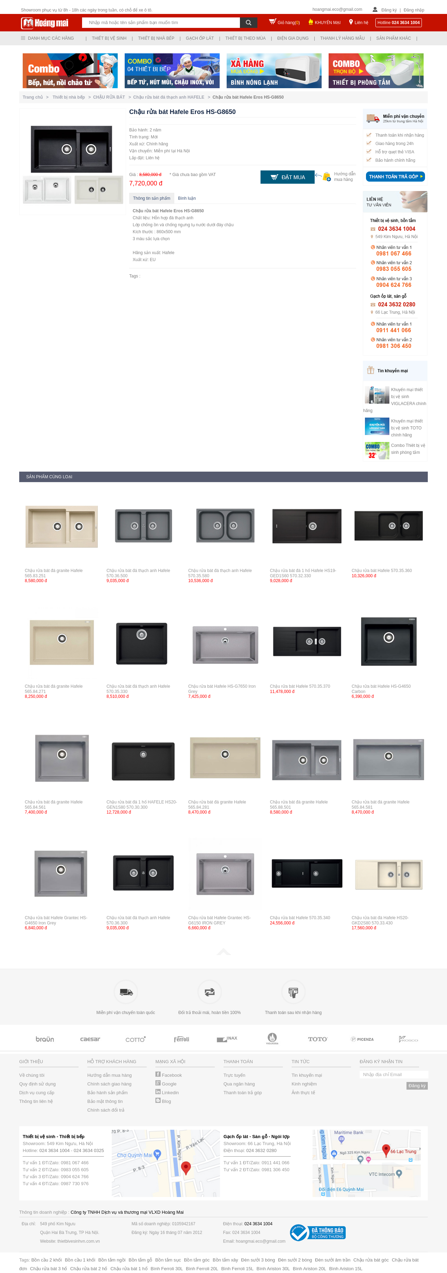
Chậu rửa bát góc (371, 1260)
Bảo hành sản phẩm (107, 1092)
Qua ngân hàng (239, 1084)
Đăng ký (389, 10)
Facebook (168, 1075)
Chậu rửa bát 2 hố (88, 1268)
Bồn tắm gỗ (140, 1260)
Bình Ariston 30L (273, 1268)
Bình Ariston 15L (345, 1268)
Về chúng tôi (31, 1075)
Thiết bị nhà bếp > (73, 97)
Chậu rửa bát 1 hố (128, 1268)
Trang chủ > (37, 97)
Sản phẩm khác (393, 38)
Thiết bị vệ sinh (109, 38)
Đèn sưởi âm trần (332, 1260)
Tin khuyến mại (307, 1075)
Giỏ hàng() (289, 22)
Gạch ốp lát (200, 38)
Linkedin (167, 1092)
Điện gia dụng (293, 38)
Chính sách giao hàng (109, 1084)
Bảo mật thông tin (105, 1101)
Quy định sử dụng (37, 1084)
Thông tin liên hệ (36, 1101)
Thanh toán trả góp (243, 1092)
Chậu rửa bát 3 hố (48, 1268)
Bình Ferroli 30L (167, 1268)
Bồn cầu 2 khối (46, 1260)
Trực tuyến (234, 1075)
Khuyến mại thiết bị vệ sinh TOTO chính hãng (407, 428)
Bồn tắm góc (197, 1260)
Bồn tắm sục (168, 1260)
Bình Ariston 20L (309, 1268)
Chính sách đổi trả (105, 1110)
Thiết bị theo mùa (246, 38)
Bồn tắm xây (225, 1260)
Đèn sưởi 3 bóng (258, 1260)
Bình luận (187, 198)
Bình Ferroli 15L (237, 1268)
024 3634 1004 (54, 1150)
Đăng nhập (414, 10)
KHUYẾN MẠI (328, 22)
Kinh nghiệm (304, 1084)
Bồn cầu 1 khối (80, 1260)
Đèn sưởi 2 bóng (295, 1260)
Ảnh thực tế (303, 1092)
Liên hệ (361, 22)
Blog (163, 1101)
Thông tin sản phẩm (151, 198)
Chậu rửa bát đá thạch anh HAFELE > (173, 97)
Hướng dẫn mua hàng (109, 1075)
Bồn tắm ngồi (112, 1260)
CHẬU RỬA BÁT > (113, 97)
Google (166, 1084)
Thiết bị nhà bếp (156, 38)
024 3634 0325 (89, 1150)
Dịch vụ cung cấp (36, 1092)
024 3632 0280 (261, 1150)
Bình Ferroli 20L (202, 1268)
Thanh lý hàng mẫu (342, 38)
